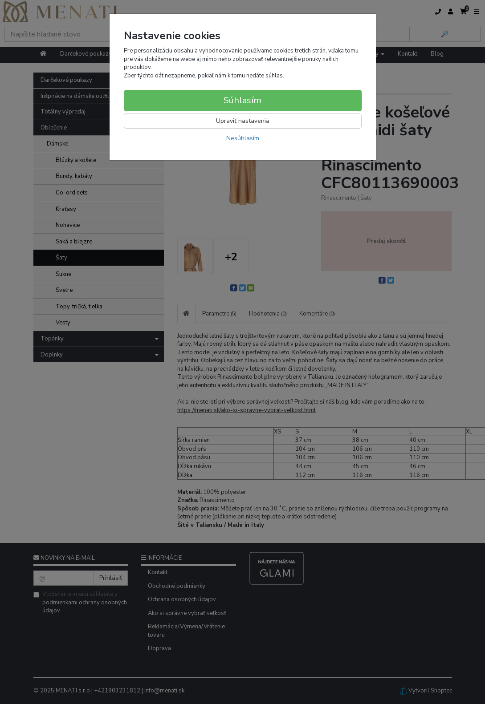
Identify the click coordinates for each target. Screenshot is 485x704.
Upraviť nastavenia (242, 121)
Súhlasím (242, 100)
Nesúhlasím (242, 138)
